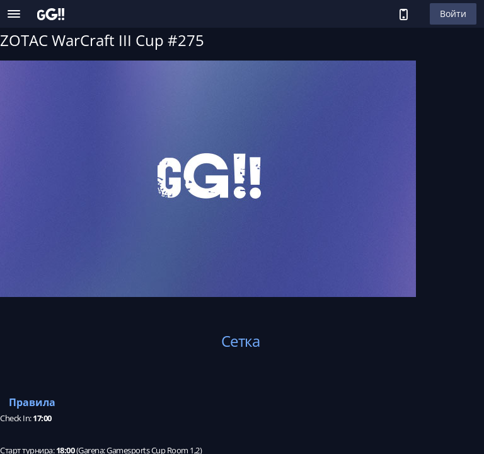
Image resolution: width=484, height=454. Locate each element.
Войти (453, 14)
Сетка (240, 340)
